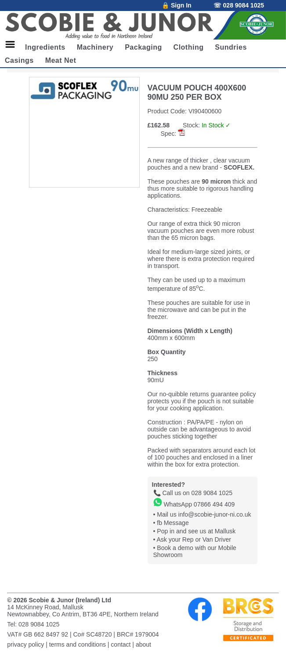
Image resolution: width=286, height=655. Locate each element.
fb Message (172, 522)
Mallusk (225, 531)
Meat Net (60, 60)
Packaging (143, 47)
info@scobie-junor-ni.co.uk (214, 514)
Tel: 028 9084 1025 (33, 624)
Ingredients (45, 47)
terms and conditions (77, 644)
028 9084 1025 (212, 492)
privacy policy (25, 644)
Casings (19, 60)
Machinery (95, 47)
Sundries (230, 47)
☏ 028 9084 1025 (239, 5)
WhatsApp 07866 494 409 (194, 504)
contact (120, 644)
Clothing (189, 47)
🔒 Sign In (177, 5)
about (143, 644)
